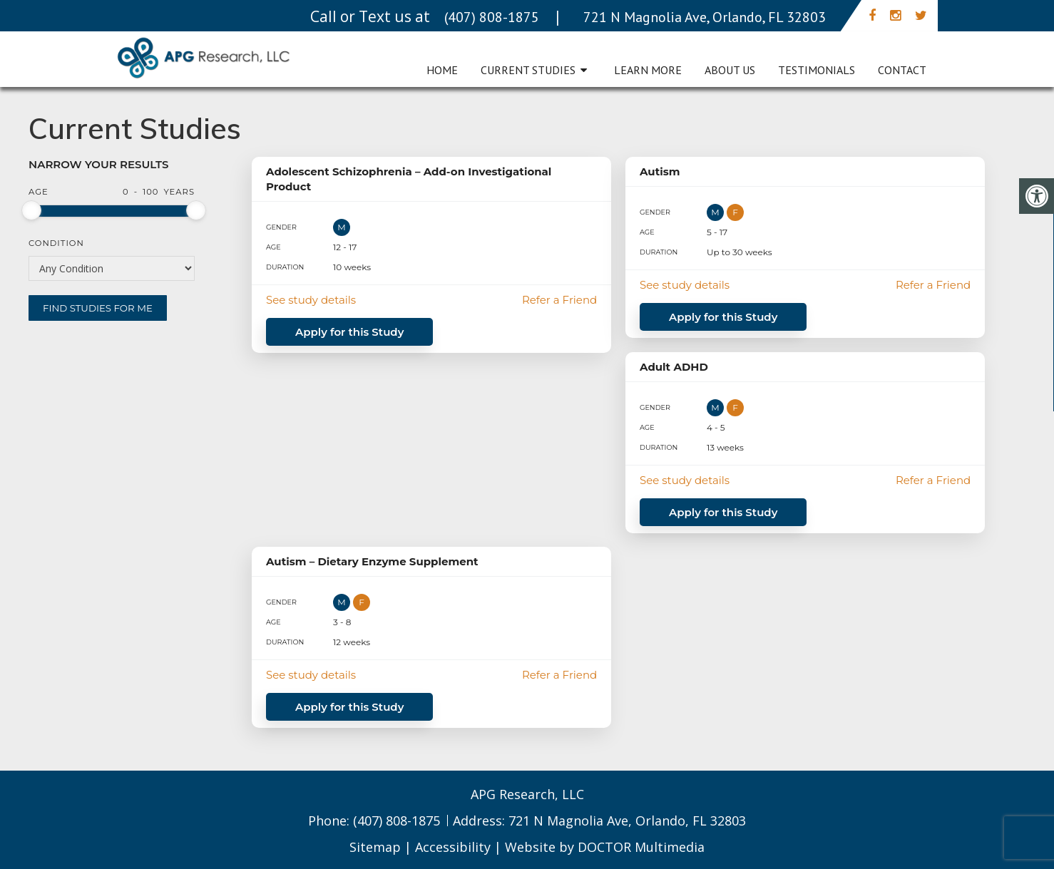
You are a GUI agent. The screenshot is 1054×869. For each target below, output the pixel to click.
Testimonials (816, 70)
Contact (902, 70)
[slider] (31, 210)
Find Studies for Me (98, 308)
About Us (730, 70)
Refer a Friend (559, 300)
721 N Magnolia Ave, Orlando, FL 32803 (627, 820)
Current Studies (528, 70)
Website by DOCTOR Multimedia (605, 846)
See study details (311, 300)
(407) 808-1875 (398, 820)
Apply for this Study (349, 332)
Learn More (648, 70)
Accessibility (453, 846)
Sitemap (375, 846)
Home (442, 70)
